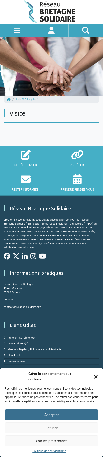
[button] (96, 376)
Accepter (51, 415)
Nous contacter (17, 361)
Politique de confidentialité (49, 451)
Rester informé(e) (18, 343)
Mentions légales (18, 349)
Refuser (51, 428)
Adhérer (12, 337)
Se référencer (27, 337)
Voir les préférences (51, 441)
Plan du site (14, 355)
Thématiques (26, 99)
